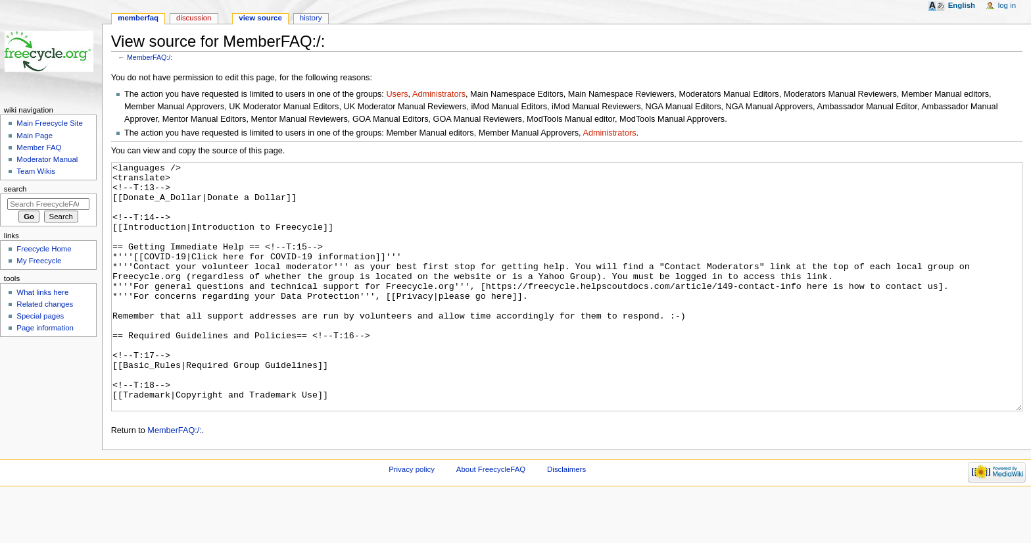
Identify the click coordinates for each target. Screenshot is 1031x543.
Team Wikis (35, 171)
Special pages (40, 316)
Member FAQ (38, 147)
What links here (42, 292)
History (311, 18)
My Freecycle (38, 261)
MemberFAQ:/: (149, 57)
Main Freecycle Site (49, 123)
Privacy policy (412, 519)
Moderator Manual (47, 159)
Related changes (44, 304)
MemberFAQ (138, 18)
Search (15, 189)
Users (397, 94)
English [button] (961, 5)
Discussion (193, 18)
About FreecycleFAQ (490, 519)
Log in (1007, 5)
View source (260, 18)
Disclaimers (566, 519)
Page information (45, 328)
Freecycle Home (43, 249)
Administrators (439, 94)
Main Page (34, 136)
